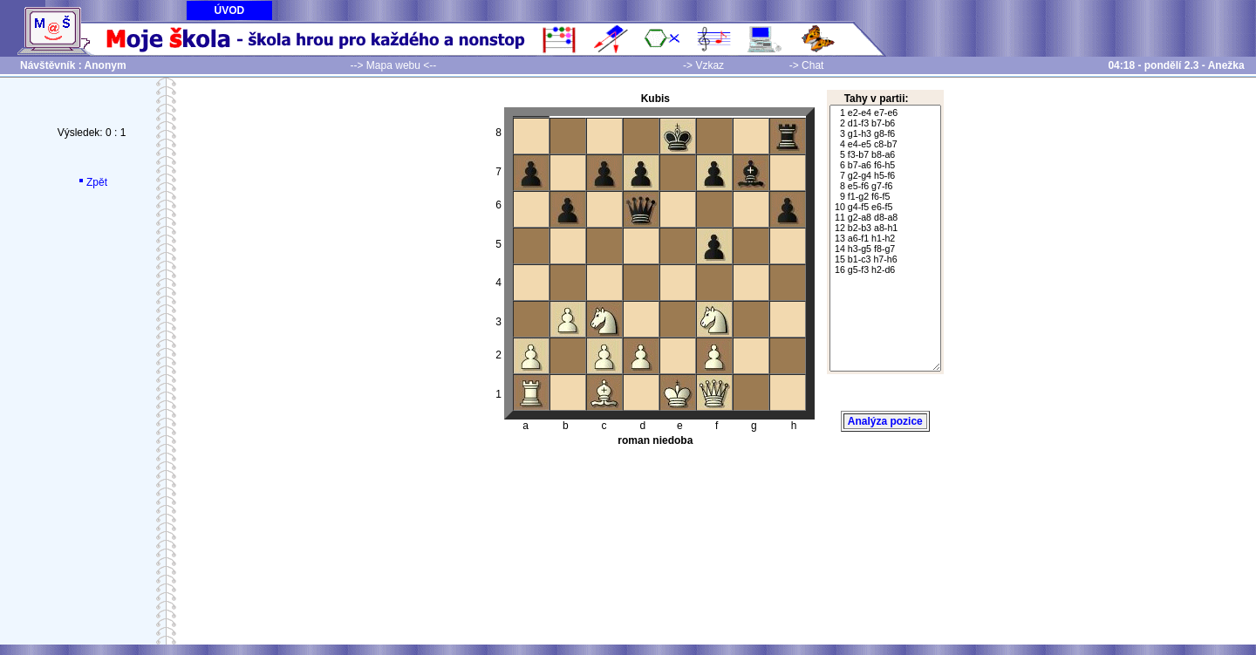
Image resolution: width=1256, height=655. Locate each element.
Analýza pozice (885, 421)
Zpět (91, 182)
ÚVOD (230, 10)
